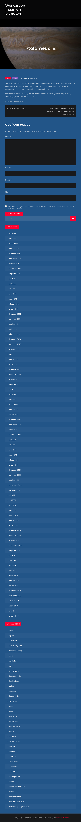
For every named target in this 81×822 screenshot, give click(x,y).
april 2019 (12, 570)
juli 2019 (12, 555)
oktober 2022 (14, 379)
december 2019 (15, 530)
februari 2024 (14, 334)
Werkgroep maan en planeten (15, 9)
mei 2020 (12, 505)
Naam (8, 168)
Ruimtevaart (13, 751)
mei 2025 (12, 289)
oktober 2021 (14, 430)
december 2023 (15, 339)
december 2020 (15, 470)
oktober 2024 (14, 324)
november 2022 (15, 374)
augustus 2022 (14, 384)
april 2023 (12, 354)
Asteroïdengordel (15, 646)
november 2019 (15, 535)
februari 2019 (14, 581)
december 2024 (15, 314)
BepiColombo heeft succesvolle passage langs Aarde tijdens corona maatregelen (60, 111)
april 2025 (12, 294)
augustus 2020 (14, 490)
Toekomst (13, 766)
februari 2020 (14, 520)
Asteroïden (13, 641)
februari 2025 (14, 304)
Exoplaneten (14, 671)
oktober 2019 (14, 540)
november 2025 (15, 258)
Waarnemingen (15, 797)
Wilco (9, 102)
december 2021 (15, 419)
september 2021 (15, 435)
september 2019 (15, 545)
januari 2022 (13, 414)
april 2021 (12, 450)
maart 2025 (13, 299)
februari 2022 (14, 409)
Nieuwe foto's (14, 726)
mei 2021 (12, 445)
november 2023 (15, 344)
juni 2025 (12, 284)
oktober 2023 (14, 349)
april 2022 (12, 399)
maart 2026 (13, 243)
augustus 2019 (14, 550)
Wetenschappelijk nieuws (19, 807)
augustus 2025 (14, 274)
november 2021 (15, 425)
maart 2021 (13, 455)
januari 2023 (13, 364)
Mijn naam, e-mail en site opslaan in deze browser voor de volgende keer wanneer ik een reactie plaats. (41, 207)
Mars (11, 711)
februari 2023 (14, 359)
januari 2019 (13, 586)
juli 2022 (12, 389)
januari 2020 (13, 525)
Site (6, 192)
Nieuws (14, 78)
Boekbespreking (15, 651)
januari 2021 (13, 465)
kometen (12, 691)
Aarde (11, 631)
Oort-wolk (13, 736)
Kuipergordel (14, 696)
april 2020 (12, 510)
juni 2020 (12, 500)
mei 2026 (12, 233)
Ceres (11, 656)
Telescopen (13, 761)
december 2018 (15, 591)
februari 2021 (14, 460)
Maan (8, 78)
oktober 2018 (14, 601)
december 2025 (15, 253)
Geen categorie (15, 676)
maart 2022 (13, 404)
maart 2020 (13, 515)
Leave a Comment (30, 78)
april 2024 (12, 329)
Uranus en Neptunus (17, 787)
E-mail (8, 180)
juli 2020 (12, 495)
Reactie (8, 136)
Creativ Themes (62, 818)
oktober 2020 (14, 480)
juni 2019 (12, 560)
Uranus (12, 781)
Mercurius (13, 716)
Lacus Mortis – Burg (17, 108)
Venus (11, 792)
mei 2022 (12, 394)
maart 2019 (13, 575)
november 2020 (15, 475)
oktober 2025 (14, 264)
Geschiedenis (14, 681)
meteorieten (13, 721)
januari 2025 (13, 309)
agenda (12, 636)
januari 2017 (13, 616)
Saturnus (12, 756)
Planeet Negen (14, 741)
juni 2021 (12, 440)
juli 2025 (12, 279)
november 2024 (15, 319)
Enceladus (13, 661)
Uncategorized (14, 776)
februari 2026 (14, 248)
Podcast (12, 746)
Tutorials (12, 771)
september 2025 (15, 269)
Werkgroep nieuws (16, 802)
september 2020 (15, 485)
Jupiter (11, 686)
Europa (11, 666)
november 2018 (15, 596)
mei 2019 (12, 565)
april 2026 (12, 238)
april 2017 (12, 611)
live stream (13, 701)
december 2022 (15, 369)
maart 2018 (13, 606)
